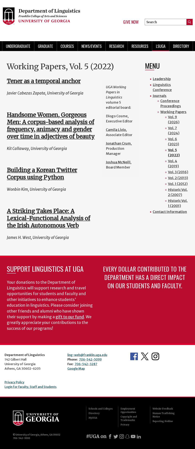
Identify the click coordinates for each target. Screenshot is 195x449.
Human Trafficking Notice (164, 415)
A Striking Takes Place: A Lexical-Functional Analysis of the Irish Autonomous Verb (48, 218)
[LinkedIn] (139, 436)
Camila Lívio (116, 130)
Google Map (76, 368)
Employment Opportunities (128, 410)
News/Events (92, 46)
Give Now (131, 22)
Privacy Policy (14, 382)
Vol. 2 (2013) (178, 178)
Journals (159, 96)
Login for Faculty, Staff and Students (31, 387)
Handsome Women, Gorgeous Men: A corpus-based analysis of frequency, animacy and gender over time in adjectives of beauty (51, 125)
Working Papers (173, 112)
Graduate (45, 46)
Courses (67, 46)
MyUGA (93, 417)
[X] (115, 436)
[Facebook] (110, 436)
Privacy (125, 424)
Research (116, 46)
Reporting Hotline (163, 421)
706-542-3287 (86, 364)
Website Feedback (163, 408)
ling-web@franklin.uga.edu (87, 355)
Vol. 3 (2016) (178, 172)
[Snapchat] (127, 436)
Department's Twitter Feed (145, 356)
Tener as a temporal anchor (44, 81)
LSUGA (160, 46)
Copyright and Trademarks (129, 418)
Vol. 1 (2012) (178, 184)
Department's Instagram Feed (155, 356)
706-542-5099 (90, 359)
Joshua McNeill (118, 162)
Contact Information (170, 212)
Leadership (162, 79)
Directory (181, 46)
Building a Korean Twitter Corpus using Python (42, 174)
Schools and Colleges (101, 408)
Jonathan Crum (118, 143)
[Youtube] (133, 436)
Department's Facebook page (134, 356)
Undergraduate (18, 46)
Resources (140, 46)
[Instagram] (121, 436)
